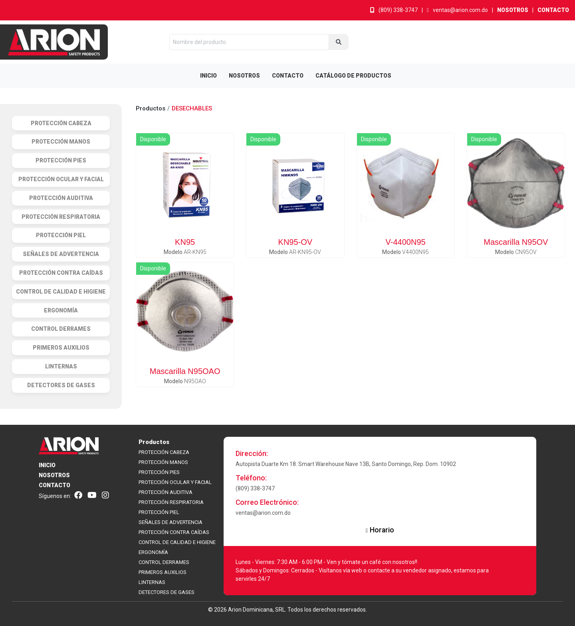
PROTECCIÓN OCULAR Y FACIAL (175, 482)
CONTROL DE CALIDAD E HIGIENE (177, 542)
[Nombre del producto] (249, 42)
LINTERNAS (152, 582)
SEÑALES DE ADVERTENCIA (170, 522)
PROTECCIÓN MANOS (163, 462)
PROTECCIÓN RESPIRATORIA (171, 502)
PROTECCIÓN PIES (159, 472)
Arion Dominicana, (251, 609)
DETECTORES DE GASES (166, 592)
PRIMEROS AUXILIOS (162, 572)
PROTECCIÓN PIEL (159, 512)
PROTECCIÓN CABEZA (164, 452)
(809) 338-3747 (394, 10)
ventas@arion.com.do (457, 10)
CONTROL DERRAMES (164, 562)
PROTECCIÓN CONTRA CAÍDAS (174, 532)
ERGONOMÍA (153, 552)
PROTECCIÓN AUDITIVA (165, 492)
